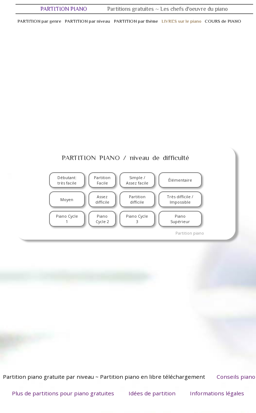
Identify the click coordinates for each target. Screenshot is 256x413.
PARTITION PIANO (134, 9)
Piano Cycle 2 (102, 218)
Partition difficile (137, 199)
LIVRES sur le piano (181, 21)
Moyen (66, 199)
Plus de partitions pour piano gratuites (63, 393)
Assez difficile (102, 199)
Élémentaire (180, 180)
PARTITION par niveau (87, 21)
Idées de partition (152, 393)
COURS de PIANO (223, 21)
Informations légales (217, 393)
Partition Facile (102, 180)
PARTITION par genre (39, 21)
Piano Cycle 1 (67, 218)
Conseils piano (236, 376)
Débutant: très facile (67, 180)
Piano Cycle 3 (137, 218)
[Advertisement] (128, 85)
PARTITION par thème (136, 21)
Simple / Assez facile (137, 180)
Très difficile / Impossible (180, 199)
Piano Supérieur (180, 218)
